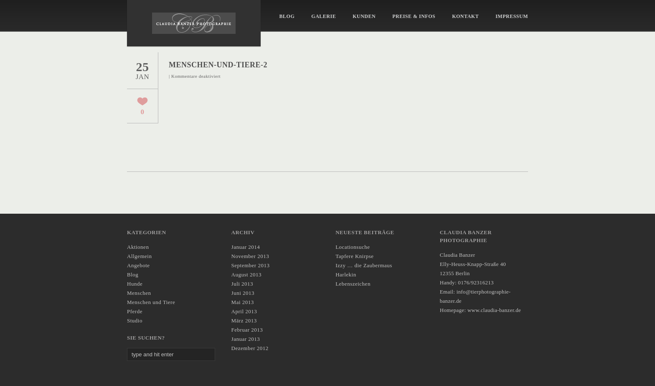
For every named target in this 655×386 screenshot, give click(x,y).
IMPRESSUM (511, 16)
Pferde (134, 311)
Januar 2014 (245, 247)
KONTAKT (465, 16)
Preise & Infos (413, 16)
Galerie (323, 16)
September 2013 (250, 265)
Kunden (364, 16)
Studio (134, 320)
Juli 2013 (242, 284)
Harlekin (345, 274)
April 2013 (244, 311)
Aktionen (138, 247)
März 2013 (244, 320)
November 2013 (250, 256)
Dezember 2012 (250, 348)
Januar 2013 (245, 339)
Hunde (134, 284)
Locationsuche (352, 247)
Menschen (139, 293)
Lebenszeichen (353, 284)
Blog (287, 16)
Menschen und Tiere (151, 302)
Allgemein (139, 256)
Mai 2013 (242, 302)
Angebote (138, 265)
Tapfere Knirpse (354, 256)
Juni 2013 (242, 293)
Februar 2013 (247, 330)
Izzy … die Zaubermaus (363, 265)
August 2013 (246, 274)
